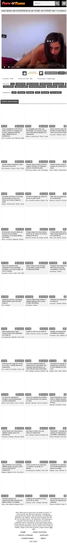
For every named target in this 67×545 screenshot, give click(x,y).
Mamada (45, 92)
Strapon (59, 271)
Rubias (23, 273)
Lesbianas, (29, 502)
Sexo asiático (58, 84)
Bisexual (21, 92)
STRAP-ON (21, 84)
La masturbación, (6, 337)
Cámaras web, (35, 136)
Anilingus (7, 305)
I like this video (24, 73)
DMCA (43, 538)
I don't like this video (41, 73)
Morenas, (28, 403)
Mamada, (14, 337)
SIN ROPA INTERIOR (37, 86)
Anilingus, (59, 134)
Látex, (15, 273)
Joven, (18, 168)
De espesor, (45, 333)
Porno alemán (56, 92)
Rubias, (23, 337)
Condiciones (27, 538)
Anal (14, 92)
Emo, (15, 472)
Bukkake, (43, 371)
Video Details (51, 73)
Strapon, (35, 170)
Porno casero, (45, 470)
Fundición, (58, 504)
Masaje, (52, 371)
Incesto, (46, 136)
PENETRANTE (46, 84)
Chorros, (10, 273)
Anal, (13, 138)
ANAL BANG (8, 86)
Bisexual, (17, 138)
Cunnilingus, (44, 170)
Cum (37, 92)
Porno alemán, (10, 403)
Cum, (3, 138)
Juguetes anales (21, 86)
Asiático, (28, 136)
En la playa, (40, 237)
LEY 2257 (33, 542)
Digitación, (24, 138)
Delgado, (4, 472)
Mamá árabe (52, 86)
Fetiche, (41, 136)
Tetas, (51, 237)
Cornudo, (13, 168)
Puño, (51, 170)
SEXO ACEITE (32, 84)
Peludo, (22, 168)
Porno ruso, (29, 170)
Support (44, 535)
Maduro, (43, 200)
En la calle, (64, 200)
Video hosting (40, 532)
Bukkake (30, 92)
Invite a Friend (26, 535)
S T (12, 84)
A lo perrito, (8, 138)
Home (23, 532)
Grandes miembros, (34, 200)
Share (61, 73)
